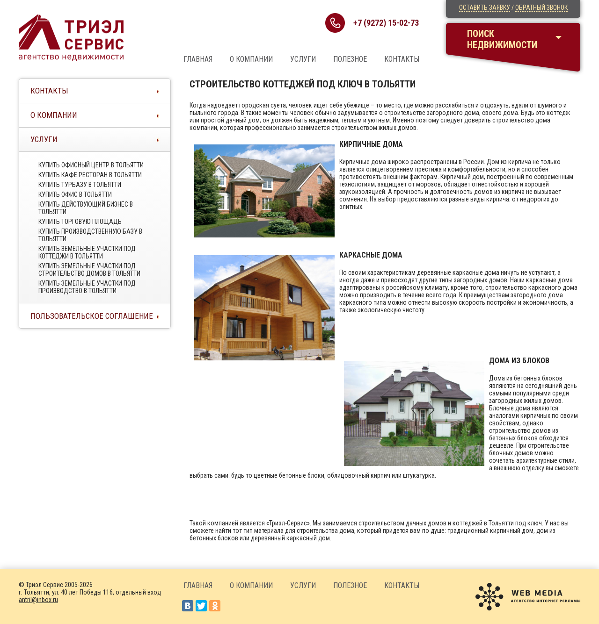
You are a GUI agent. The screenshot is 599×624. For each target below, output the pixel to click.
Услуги (303, 59)
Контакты (401, 59)
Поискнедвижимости (502, 39)
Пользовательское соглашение (91, 316)
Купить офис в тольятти (75, 194)
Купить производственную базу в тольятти (90, 235)
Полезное (350, 59)
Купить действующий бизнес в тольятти (85, 208)
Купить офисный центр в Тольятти (91, 165)
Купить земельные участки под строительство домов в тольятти (89, 269)
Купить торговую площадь (80, 221)
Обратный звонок (541, 7)
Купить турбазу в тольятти (79, 184)
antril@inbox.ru (38, 599)
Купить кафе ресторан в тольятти (90, 175)
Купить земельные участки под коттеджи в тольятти (87, 252)
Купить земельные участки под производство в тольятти (87, 287)
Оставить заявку (484, 7)
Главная (197, 59)
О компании (251, 59)
